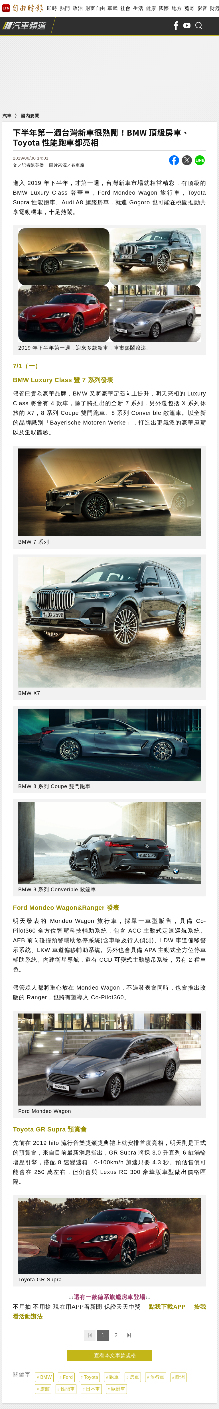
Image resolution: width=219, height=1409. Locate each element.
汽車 (7, 115)
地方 (177, 8)
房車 (134, 1377)
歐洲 (180, 1377)
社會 (125, 8)
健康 (151, 8)
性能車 (68, 1388)
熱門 (65, 8)
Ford (68, 1377)
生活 (138, 8)
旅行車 (157, 1377)
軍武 (112, 8)
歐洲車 (118, 1388)
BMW (46, 1377)
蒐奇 (189, 8)
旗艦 (45, 1388)
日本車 (93, 1388)
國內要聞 (30, 115)
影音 (202, 8)
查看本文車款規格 (115, 1355)
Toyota (91, 1377)
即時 (52, 8)
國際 (164, 8)
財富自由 (95, 8)
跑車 (114, 1377)
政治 (78, 8)
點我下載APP (167, 1307)
